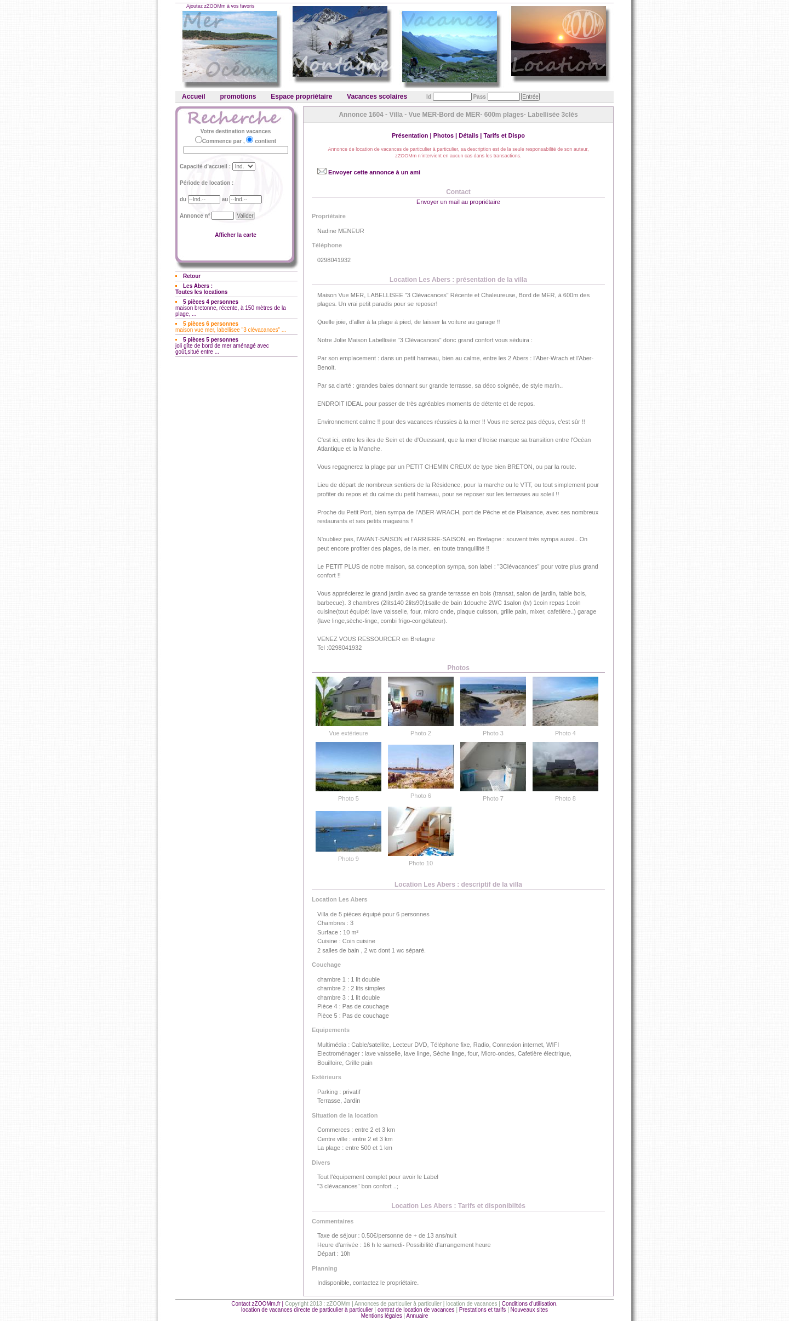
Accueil (193, 96)
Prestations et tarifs (482, 1310)
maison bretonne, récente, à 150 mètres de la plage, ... (230, 308)
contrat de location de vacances (416, 1310)
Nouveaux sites (529, 1310)
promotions (238, 96)
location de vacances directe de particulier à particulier (307, 1310)
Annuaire (417, 1316)
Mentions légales (381, 1316)
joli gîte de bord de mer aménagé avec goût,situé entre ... (222, 346)
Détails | (471, 135)
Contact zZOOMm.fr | (258, 1304)
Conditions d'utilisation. (530, 1304)
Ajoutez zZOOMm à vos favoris (220, 6)
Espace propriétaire (301, 96)
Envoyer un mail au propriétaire (458, 202)
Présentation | (412, 135)
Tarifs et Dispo (504, 135)
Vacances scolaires (377, 96)
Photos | (446, 135)
